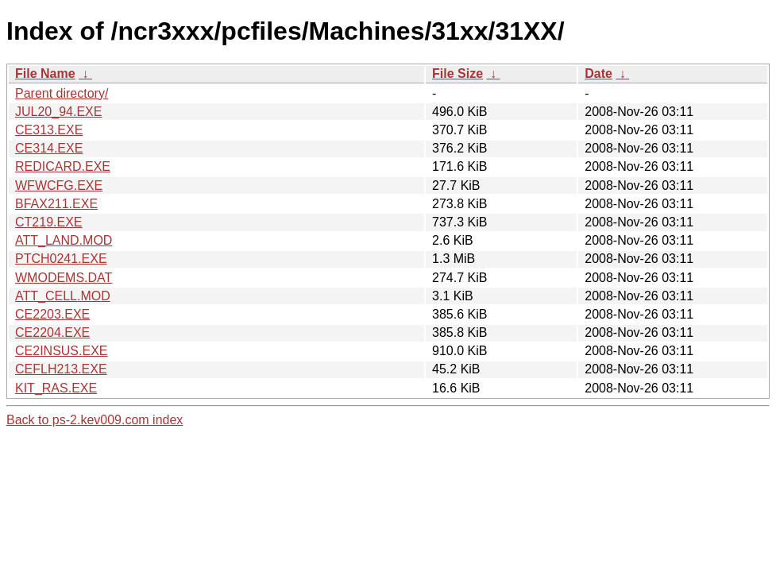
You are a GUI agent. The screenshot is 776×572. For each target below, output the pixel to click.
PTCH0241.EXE (61, 258)
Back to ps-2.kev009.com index (94, 420)
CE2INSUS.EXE (61, 351)
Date (598, 73)
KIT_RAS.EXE (56, 388)
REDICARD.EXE (62, 166)
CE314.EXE (49, 148)
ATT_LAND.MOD (63, 240)
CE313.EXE (49, 130)
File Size (457, 73)
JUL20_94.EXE (58, 111)
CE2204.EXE (52, 332)
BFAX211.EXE (56, 204)
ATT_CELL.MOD (62, 296)
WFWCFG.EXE (58, 185)
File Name (45, 73)
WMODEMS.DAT (63, 277)
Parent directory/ (61, 93)
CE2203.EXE (52, 314)
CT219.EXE (48, 222)
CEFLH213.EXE (61, 369)
